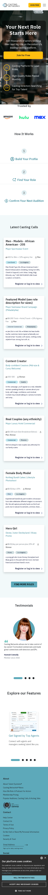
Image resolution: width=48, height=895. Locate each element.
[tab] (18, 678)
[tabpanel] (24, 645)
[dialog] (24, 875)
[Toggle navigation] (43, 5)
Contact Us (7, 821)
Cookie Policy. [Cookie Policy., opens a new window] (7, 873)
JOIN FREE (34, 5)
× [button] (45, 858)
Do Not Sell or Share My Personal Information (21, 832)
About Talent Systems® (12, 784)
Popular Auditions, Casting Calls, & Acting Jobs (21, 798)
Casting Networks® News (13, 787)
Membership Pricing (11, 795)
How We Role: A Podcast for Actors (17, 791)
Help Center (8, 817)
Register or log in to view (28, 284)
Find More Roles (24, 584)
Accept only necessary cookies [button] (24, 884)
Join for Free (23, 55)
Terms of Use (8, 825)
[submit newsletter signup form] (26, 844)
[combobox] (41, 858)
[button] (24, 890)
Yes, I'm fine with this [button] (24, 878)
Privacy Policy (8, 828)
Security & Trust (9, 839)
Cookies (6, 835)
